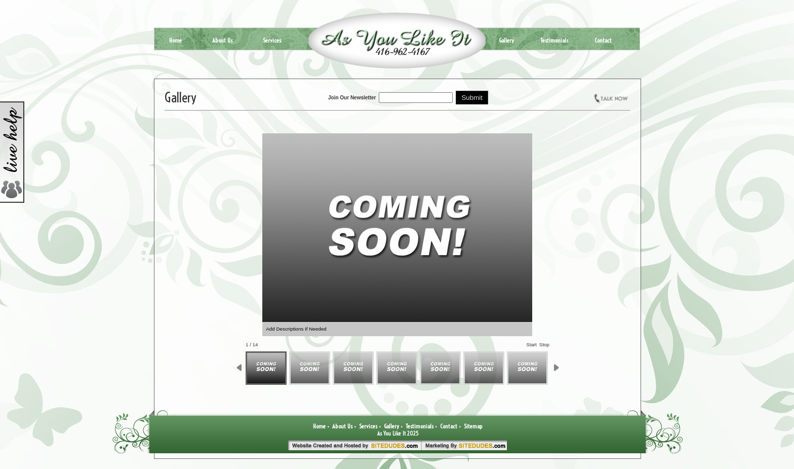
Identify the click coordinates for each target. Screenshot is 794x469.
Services (272, 40)
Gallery (506, 40)
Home (175, 40)
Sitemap (473, 426)
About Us (222, 40)
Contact (603, 40)
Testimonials (554, 40)
